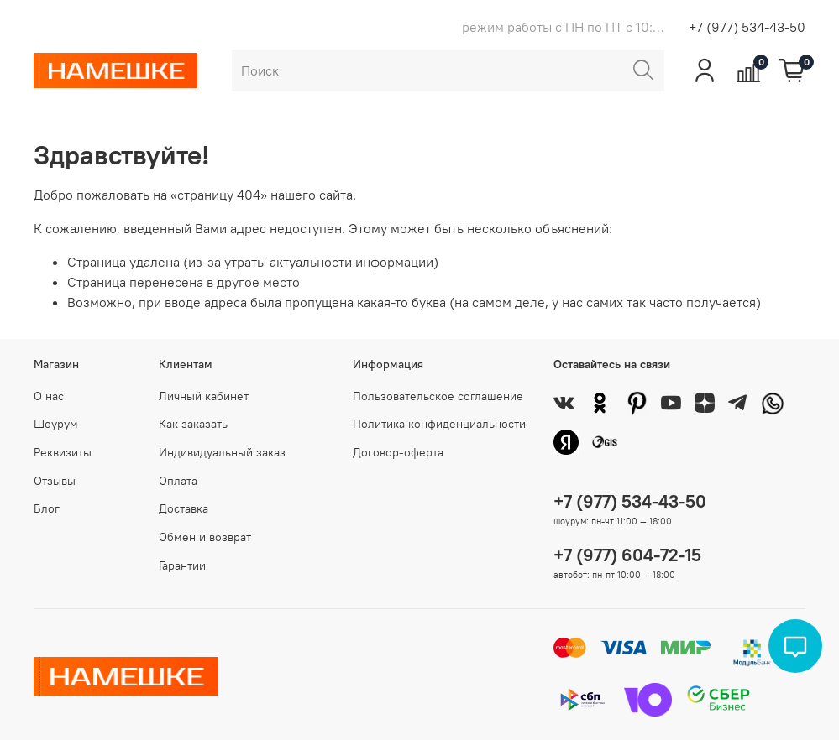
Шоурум (56, 423)
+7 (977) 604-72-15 (627, 555)
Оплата (178, 480)
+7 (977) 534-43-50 (747, 26)
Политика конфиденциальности (439, 423)
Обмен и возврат (205, 537)
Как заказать (193, 423)
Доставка (183, 508)
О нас (49, 396)
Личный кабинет (204, 396)
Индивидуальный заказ (222, 452)
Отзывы (55, 480)
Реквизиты (63, 452)
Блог (47, 508)
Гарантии (182, 565)
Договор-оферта (398, 452)
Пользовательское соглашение (438, 396)
